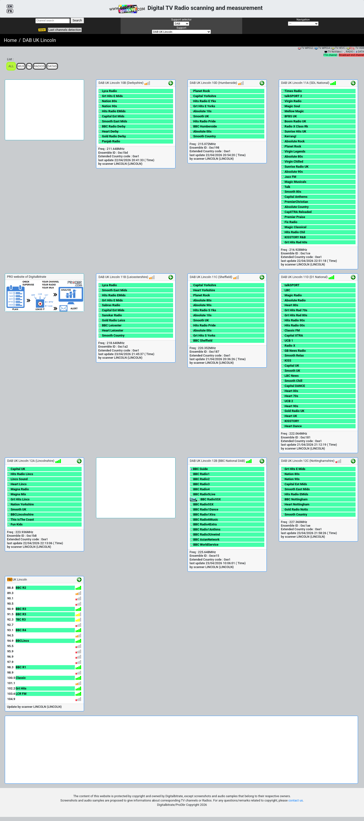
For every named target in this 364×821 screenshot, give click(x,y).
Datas (52, 66)
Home (10, 40)
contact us (295, 800)
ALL (11, 66)
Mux (21, 66)
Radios (39, 66)
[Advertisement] (44, 110)
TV (29, 66)
